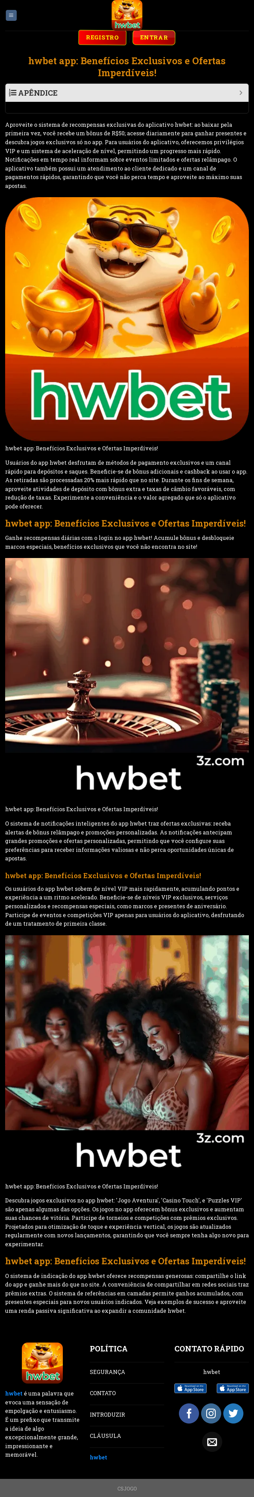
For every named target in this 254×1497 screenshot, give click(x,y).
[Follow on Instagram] (211, 1402)
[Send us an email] (212, 1430)
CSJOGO (127, 1477)
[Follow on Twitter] (233, 1402)
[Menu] (11, 15)
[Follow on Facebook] (189, 1402)
